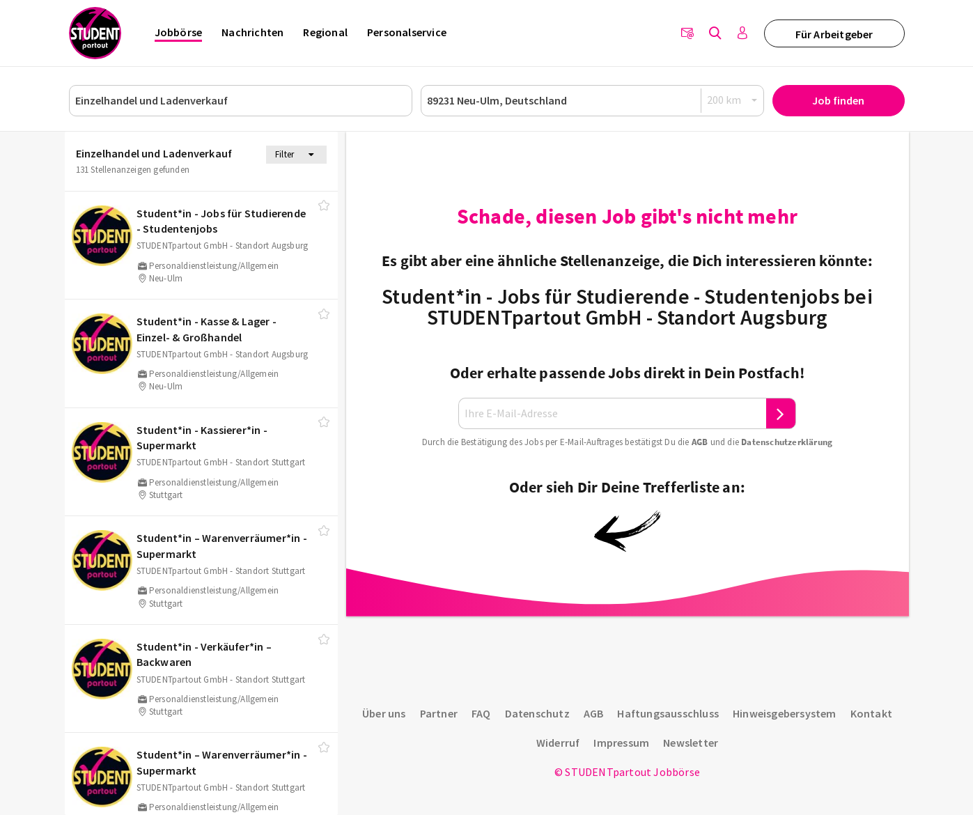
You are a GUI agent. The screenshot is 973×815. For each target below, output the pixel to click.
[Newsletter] (687, 33)
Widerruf (558, 743)
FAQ (481, 713)
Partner (439, 713)
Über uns (384, 713)
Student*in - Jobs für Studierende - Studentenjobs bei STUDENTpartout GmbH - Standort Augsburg (627, 306)
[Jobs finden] (715, 33)
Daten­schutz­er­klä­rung (786, 442)
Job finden (838, 100)
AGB (700, 442)
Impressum (621, 743)
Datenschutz (537, 713)
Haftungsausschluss (668, 713)
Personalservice (406, 32)
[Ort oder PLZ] (592, 100)
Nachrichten (252, 32)
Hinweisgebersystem (784, 713)
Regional (325, 32)
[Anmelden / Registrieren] (743, 33)
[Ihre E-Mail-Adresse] (612, 413)
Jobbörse (179, 32)
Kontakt (871, 713)
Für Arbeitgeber (834, 34)
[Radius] (732, 100)
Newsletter (690, 743)
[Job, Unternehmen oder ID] (240, 100)
